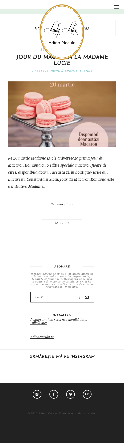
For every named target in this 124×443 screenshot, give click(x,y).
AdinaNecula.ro (42, 337)
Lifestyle (40, 71)
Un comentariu (62, 204)
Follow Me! (38, 323)
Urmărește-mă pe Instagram (62, 357)
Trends (86, 71)
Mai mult (62, 223)
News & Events (64, 71)
